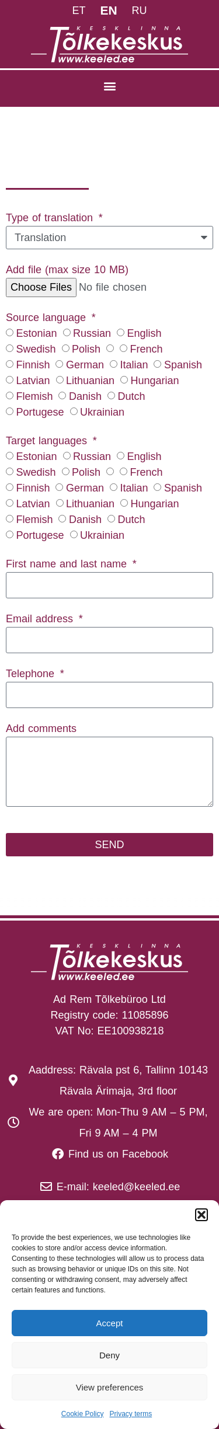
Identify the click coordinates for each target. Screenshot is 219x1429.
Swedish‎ (35, 349)
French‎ (146, 349)
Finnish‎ (33, 365)
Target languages (48, 441)
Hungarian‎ (154, 380)
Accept (109, 1323)
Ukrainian (102, 412)
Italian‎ (134, 365)
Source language (47, 317)
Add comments (41, 728)
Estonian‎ (36, 333)
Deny (109, 1355)
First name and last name (68, 564)
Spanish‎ (183, 365)
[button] (201, 1215)
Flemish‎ (34, 396)
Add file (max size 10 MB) (67, 270)
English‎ (144, 333)
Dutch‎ (131, 396)
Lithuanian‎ (90, 380)
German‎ (85, 365)
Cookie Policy (82, 1414)
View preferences (110, 1387)
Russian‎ (92, 333)
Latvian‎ (33, 380)
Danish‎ (85, 396)
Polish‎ (86, 349)
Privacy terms (131, 1414)
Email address (41, 619)
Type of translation (51, 218)
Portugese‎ (40, 412)
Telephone (32, 673)
